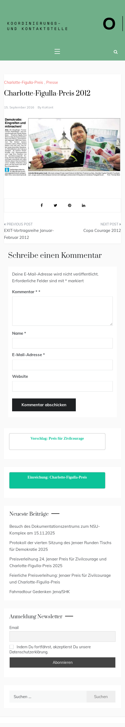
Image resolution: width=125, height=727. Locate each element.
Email (14, 627)
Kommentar (24, 291)
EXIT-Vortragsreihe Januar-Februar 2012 (29, 234)
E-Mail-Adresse (28, 354)
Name (19, 333)
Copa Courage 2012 (102, 230)
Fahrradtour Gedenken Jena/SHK (39, 591)
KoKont (47, 107)
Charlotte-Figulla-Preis (23, 82)
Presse (52, 82)
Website (20, 376)
